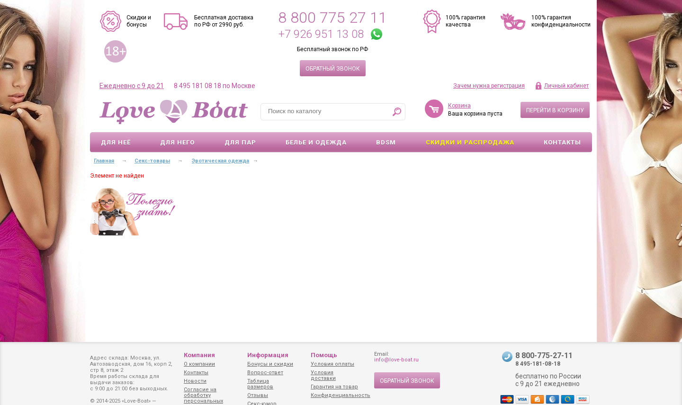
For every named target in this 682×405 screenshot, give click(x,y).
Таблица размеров (260, 384)
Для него (177, 142)
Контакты (562, 142)
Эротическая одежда (220, 161)
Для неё (116, 142)
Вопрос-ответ (265, 372)
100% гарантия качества (465, 21)
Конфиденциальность (340, 395)
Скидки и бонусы (138, 21)
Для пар (240, 142)
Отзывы (257, 395)
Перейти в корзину (555, 110)
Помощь (324, 355)
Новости (195, 381)
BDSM (386, 142)
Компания (199, 355)
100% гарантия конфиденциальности (561, 21)
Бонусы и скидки (270, 364)
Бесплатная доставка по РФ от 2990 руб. (223, 21)
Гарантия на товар (334, 387)
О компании (199, 364)
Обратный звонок (332, 68)
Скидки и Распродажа (470, 142)
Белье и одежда (316, 142)
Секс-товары (152, 161)
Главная (104, 161)
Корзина (459, 105)
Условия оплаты (332, 364)
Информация (267, 355)
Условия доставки (323, 375)
